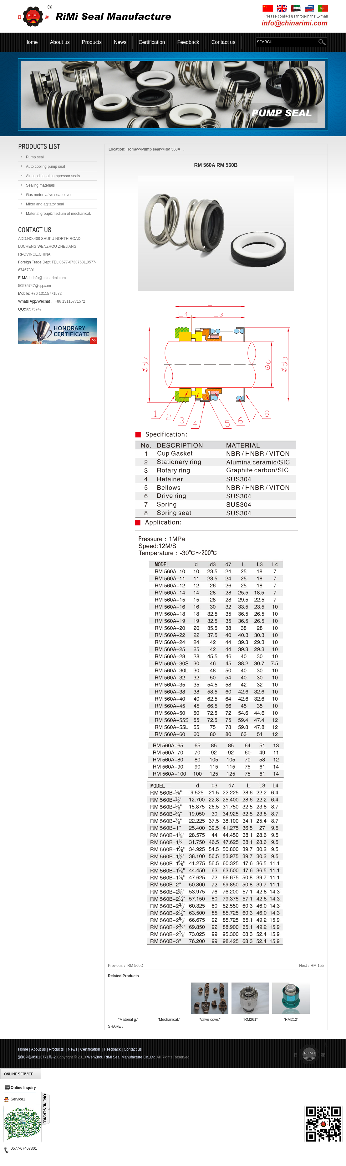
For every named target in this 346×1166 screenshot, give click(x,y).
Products (92, 42)
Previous (115, 965)
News (120, 42)
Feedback (188, 42)
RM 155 (317, 965)
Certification (152, 42)
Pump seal (150, 149)
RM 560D (135, 965)
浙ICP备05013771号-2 (37, 1057)
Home (31, 42)
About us (60, 42)
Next (303, 965)
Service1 (18, 1099)
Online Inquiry (23, 1087)
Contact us (223, 42)
